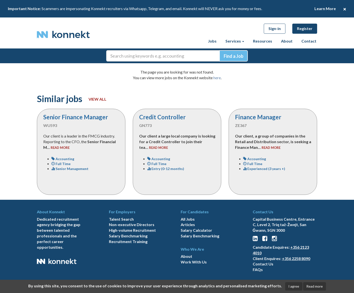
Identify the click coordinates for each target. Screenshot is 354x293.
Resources (262, 41)
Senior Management (69, 169)
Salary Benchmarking (128, 235)
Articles (188, 224)
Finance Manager (258, 117)
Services (234, 41)
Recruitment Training (128, 241)
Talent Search (121, 219)
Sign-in (274, 28)
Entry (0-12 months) (165, 169)
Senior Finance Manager (75, 117)
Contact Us (263, 264)
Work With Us (194, 262)
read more (60, 148)
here (217, 77)
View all (97, 99)
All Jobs (188, 219)
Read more (314, 286)
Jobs (212, 41)
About (287, 41)
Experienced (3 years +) (264, 169)
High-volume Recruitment (132, 230)
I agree (293, 286)
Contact (308, 41)
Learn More (325, 8)
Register (304, 28)
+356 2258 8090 (296, 258)
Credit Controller (162, 117)
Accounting (62, 159)
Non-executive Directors (131, 224)
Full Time (61, 164)
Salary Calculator (196, 230)
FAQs (258, 269)
